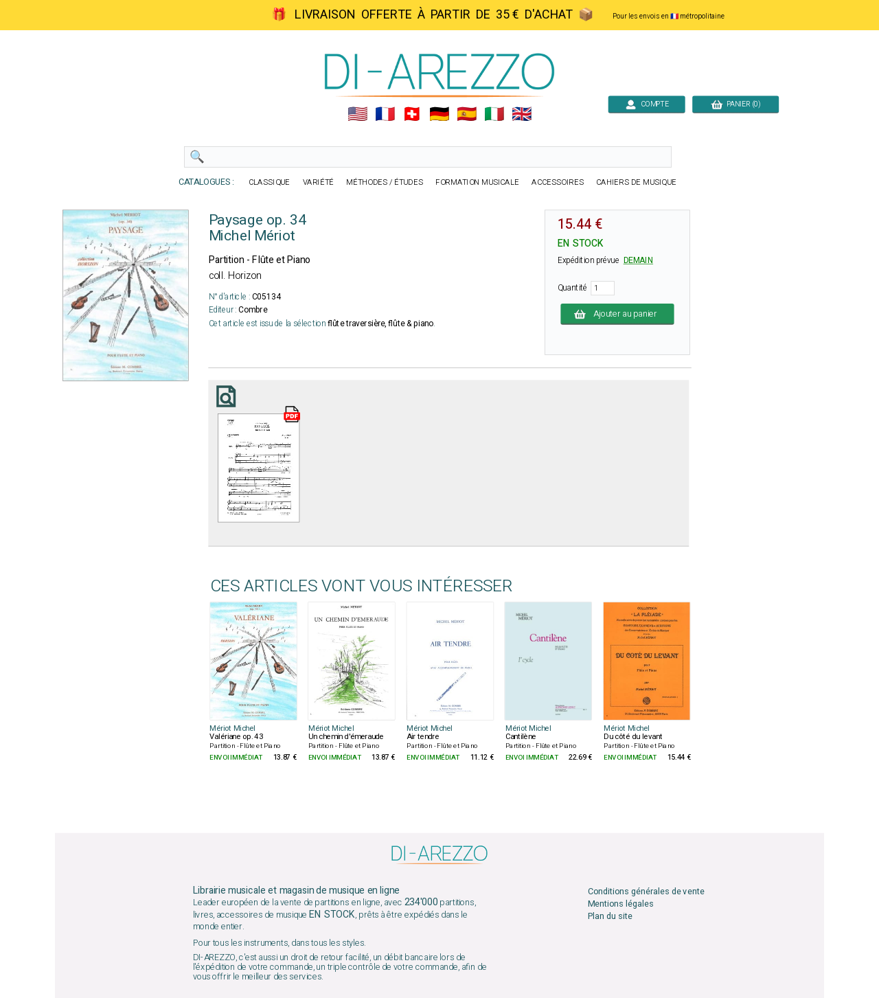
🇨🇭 (412, 114)
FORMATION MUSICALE (477, 182)
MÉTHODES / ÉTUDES (384, 182)
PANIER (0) (735, 104)
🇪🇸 (467, 114)
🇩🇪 (439, 114)
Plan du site (610, 915)
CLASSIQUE (269, 182)
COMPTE (646, 104)
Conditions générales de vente (646, 891)
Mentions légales (621, 903)
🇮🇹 (494, 114)
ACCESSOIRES (558, 182)
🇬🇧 (522, 114)
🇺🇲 (357, 114)
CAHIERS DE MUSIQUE (636, 182)
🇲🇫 (385, 114)
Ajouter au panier (618, 313)
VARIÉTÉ (318, 182)
